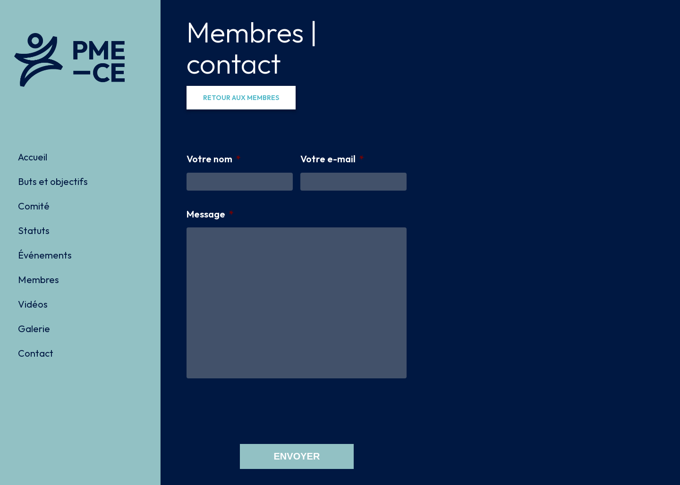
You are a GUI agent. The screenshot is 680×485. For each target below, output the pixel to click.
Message (210, 214)
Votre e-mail (332, 159)
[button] (241, 97)
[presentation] (258, 410)
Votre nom (214, 159)
